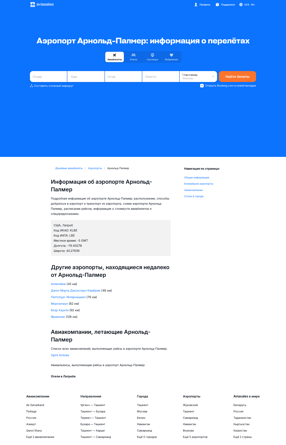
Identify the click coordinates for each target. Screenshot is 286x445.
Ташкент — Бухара (92, 411)
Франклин (58, 317)
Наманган (143, 424)
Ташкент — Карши (92, 430)
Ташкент (142, 405)
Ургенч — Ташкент (92, 405)
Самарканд (144, 430)
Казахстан (240, 430)
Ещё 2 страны (242, 437)
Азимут (31, 424)
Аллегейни (58, 284)
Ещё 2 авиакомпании (40, 437)
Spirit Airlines (60, 355)
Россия (31, 417)
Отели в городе (194, 196)
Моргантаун (59, 303)
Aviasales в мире (246, 396)
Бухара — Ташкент (92, 424)
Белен (141, 417)
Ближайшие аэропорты (198, 183)
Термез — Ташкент (93, 417)
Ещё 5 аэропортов (195, 437)
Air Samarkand (35, 405)
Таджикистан (242, 417)
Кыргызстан (241, 424)
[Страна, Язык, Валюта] (246, 4)
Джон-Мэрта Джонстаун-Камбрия (75, 290)
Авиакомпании (193, 190)
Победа (31, 411)
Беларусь (239, 405)
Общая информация (196, 177)
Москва (142, 411)
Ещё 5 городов (147, 437)
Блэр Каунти (60, 310)
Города (142, 396)
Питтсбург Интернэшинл (68, 297)
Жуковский (190, 405)
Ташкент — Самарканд (95, 437)
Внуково (188, 430)
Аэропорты (191, 396)
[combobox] (48, 76)
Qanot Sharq (34, 430)
